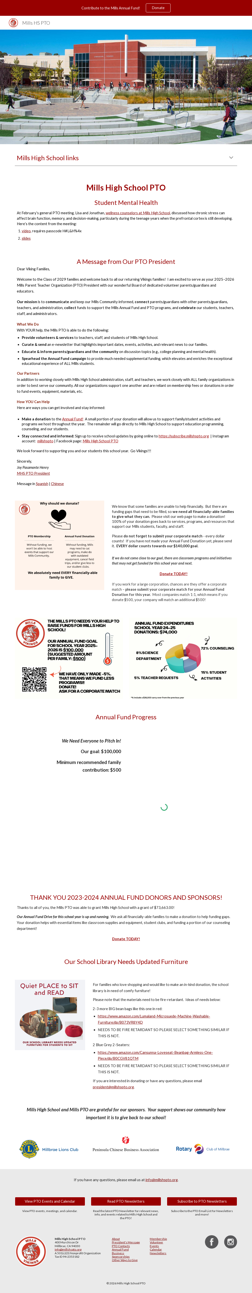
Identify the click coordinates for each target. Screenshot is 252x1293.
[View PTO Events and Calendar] (50, 1201)
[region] (126, 8)
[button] (231, 158)
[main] (126, 158)
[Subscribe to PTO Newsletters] (202, 1201)
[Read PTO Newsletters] (126, 1201)
